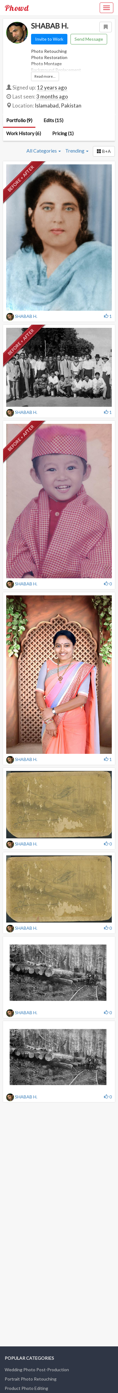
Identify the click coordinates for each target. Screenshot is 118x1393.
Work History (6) (23, 133)
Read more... (45, 76)
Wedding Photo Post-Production (37, 1369)
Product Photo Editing (26, 1388)
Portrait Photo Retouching (31, 1379)
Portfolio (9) (19, 120)
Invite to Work (49, 39)
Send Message (89, 39)
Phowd (17, 8)
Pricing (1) (63, 133)
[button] (104, 151)
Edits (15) (53, 120)
